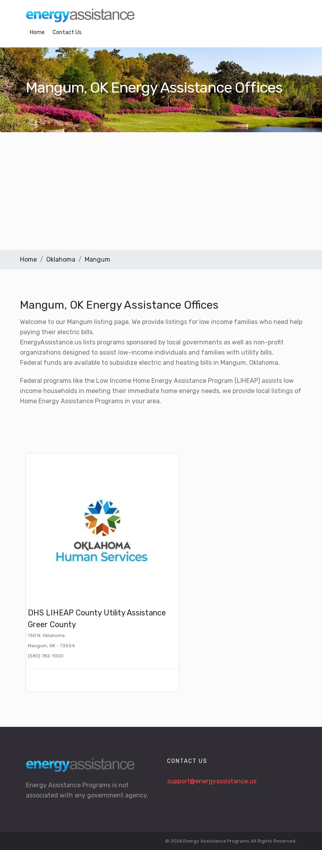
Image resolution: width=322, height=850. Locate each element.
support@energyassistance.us (212, 781)
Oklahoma (60, 259)
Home (37, 32)
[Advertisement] (161, 191)
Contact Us (67, 32)
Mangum (97, 259)
